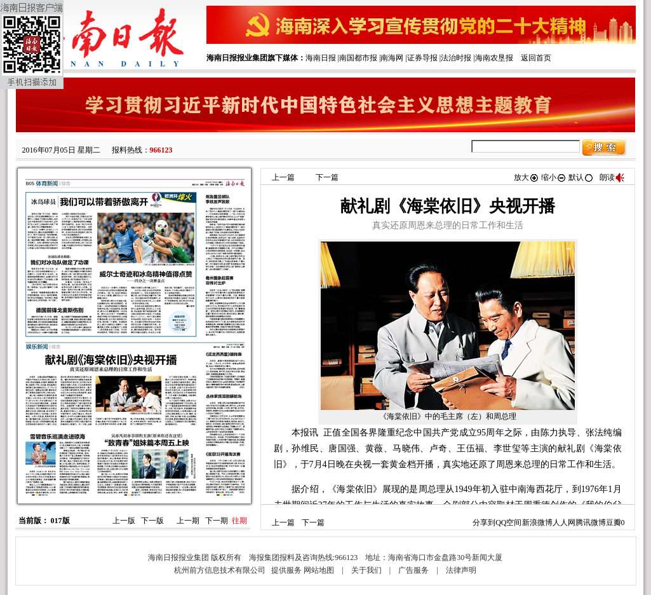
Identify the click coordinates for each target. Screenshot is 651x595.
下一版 (152, 520)
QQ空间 (508, 522)
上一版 (123, 520)
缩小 (554, 177)
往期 (239, 520)
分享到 (484, 522)
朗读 (612, 177)
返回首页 (536, 57)
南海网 (391, 57)
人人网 (564, 522)
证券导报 (422, 57)
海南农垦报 (494, 57)
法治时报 (456, 57)
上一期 (188, 520)
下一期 (216, 520)
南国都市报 (358, 57)
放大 (526, 177)
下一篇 (327, 177)
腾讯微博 (590, 522)
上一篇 (283, 177)
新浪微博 (537, 522)
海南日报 (320, 57)
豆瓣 (613, 522)
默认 (581, 177)
